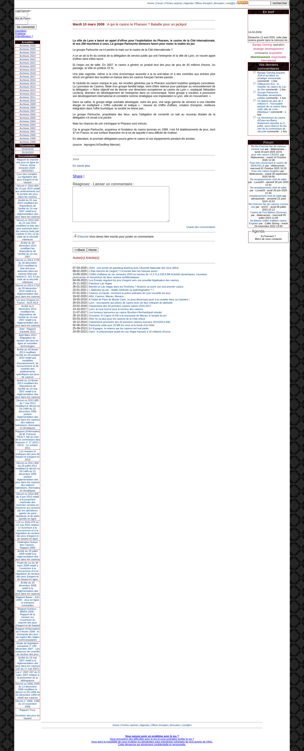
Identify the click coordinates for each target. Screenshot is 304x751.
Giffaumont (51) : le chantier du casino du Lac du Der (271, 87)
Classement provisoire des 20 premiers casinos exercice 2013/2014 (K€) (129, 328)
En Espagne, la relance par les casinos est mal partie (119, 335)
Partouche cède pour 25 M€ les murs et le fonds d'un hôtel (122, 332)
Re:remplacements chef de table (268, 179)
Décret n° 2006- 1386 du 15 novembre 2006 (28, 704)
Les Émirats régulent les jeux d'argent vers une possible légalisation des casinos (134, 287)
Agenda (188, 3)
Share (77, 176)
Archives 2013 (28, 90)
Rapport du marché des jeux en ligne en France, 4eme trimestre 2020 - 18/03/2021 (27, 165)
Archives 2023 (28, 56)
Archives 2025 (28, 49)
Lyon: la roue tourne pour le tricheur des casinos (116, 316)
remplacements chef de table (265, 195)
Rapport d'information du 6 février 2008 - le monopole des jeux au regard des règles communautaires (28, 634)
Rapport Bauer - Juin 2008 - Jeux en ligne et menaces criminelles (27, 601)
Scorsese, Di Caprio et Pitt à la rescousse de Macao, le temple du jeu (128, 322)
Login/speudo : (23, 10)
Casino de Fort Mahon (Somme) (268, 212)
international (268, 60)
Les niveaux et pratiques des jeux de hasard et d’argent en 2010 (28, 455)
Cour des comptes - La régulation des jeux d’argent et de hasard (28, 178)
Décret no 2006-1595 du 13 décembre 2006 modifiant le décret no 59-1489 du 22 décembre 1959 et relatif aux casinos (28, 690)
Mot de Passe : (23, 18)
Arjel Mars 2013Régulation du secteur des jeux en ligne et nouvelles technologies (27, 340)
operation (278, 44)
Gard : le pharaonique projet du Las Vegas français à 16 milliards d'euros (130, 338)
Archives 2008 (28, 107)
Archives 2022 (28, 59)
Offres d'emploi (203, 3)
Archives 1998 (28, 142)
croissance (261, 53)
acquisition (275, 53)
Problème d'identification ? (24, 35)
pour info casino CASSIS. (265, 154)
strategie (258, 48)
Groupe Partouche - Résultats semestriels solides (269, 95)
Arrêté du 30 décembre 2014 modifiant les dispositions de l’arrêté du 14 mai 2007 (27, 249)
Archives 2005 (28, 117)
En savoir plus (81, 165)
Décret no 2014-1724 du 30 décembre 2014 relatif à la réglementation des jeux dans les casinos (28, 291)
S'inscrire (82, 243)
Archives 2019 (28, 69)
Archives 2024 (28, 52)
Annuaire (219, 3)
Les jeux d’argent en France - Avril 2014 (27, 301)
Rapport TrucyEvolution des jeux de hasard (28, 714)
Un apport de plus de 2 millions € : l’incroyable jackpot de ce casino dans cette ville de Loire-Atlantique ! (272, 106)
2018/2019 (28, 149)
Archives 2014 (28, 87)
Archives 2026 (28, 45)
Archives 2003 (28, 124)
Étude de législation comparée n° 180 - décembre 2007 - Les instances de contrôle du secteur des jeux (27, 649)
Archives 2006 (28, 114)
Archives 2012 (28, 93)
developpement (274, 48)
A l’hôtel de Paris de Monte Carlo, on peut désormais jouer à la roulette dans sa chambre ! (139, 306)
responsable (278, 57)
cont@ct (231, 3)
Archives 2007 (28, 111)
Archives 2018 (28, 73)
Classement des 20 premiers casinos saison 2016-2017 (120, 312)
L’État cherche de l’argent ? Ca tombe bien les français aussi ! (123, 278)
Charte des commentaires (200, 234)
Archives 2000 (28, 135)
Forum (159, 3)
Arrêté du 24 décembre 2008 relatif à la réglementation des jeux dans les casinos (28, 588)
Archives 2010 (28, 100)
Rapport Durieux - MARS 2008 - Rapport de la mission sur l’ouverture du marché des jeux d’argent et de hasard (27, 617)
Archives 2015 (28, 83)
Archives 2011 (28, 97)
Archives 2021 (28, 62)
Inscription (20, 30)
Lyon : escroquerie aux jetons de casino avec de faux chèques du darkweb (130, 309)
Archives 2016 (28, 80)
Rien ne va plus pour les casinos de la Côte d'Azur (117, 325)
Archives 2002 (28, 128)
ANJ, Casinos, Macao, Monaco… (107, 303)
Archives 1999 (28, 138)
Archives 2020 (28, 66)
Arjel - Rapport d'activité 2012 (28, 330)
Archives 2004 (28, 121)
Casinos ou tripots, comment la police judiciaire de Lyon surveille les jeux (130, 300)
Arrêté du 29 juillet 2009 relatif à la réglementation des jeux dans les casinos (28, 555)
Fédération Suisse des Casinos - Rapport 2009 (27, 545)
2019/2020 (28, 152)
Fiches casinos (174, 3)
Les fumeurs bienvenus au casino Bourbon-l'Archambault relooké (125, 319)
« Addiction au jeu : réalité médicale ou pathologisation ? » (121, 296)
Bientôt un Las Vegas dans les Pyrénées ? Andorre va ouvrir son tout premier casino (136, 293)
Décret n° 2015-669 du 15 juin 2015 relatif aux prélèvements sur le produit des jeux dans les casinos (27, 191)
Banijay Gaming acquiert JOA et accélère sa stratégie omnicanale (271, 75)
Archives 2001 (28, 131)
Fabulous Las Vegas (100, 290)
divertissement (260, 57)
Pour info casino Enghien (265, 171)
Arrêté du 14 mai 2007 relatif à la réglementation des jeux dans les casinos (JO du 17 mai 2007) (28, 663)
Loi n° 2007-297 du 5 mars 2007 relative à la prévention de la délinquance (27, 676)
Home (150, 3)
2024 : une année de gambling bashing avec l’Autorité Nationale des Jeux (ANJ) (134, 274)
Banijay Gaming (262, 44)
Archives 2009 (28, 104)
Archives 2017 (28, 76)
